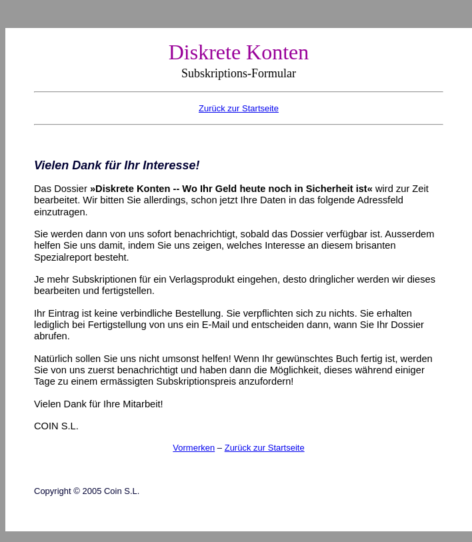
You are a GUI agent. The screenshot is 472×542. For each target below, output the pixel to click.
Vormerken (194, 448)
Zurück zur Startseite (265, 448)
